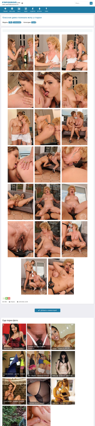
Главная (5, 9)
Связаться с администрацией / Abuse (13, 414)
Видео (26, 9)
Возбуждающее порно (34, 416)
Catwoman (16, 22)
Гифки (46, 9)
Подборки (33, 9)
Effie (10, 22)
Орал (33, 22)
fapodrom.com (11, 3)
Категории (12, 9)
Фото (19, 9)
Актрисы (39, 9)
